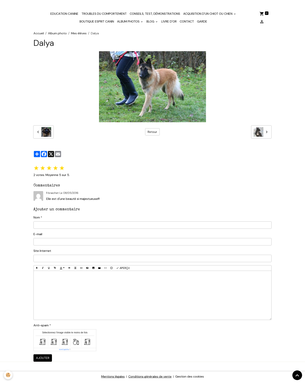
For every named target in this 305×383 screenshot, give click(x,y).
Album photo (57, 34)
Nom (36, 218)
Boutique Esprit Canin (97, 23)
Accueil (38, 34)
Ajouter (42, 359)
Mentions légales (112, 377)
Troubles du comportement (104, 15)
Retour (152, 133)
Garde (202, 23)
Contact (187, 23)
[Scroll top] (297, 375)
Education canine (64, 15)
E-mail (37, 235)
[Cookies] (8, 375)
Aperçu (123, 269)
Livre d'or (169, 23)
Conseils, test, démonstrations (155, 15)
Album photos (128, 23)
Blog (150, 23)
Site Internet (42, 252)
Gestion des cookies (189, 377)
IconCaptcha (64, 350)
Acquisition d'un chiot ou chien (208, 15)
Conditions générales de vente (150, 377)
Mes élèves (79, 34)
